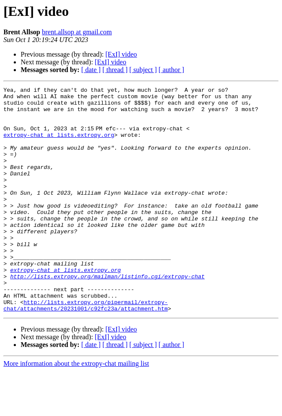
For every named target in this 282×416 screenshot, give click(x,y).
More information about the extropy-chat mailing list (76, 408)
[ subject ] (143, 69)
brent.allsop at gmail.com (77, 32)
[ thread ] (115, 69)
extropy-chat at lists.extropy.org (58, 145)
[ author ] (171, 69)
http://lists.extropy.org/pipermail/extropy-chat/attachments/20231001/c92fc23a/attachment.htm (85, 349)
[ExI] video (121, 54)
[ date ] (91, 69)
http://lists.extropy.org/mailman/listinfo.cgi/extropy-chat (107, 315)
